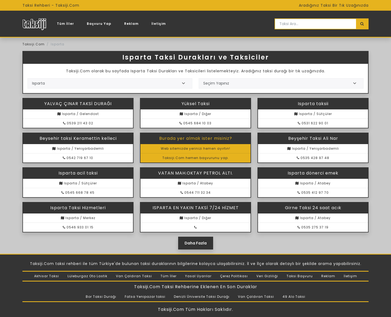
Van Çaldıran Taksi (134, 276)
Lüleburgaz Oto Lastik (87, 276)
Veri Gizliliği (267, 276)
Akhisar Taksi (46, 276)
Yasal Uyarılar (198, 276)
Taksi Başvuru (300, 276)
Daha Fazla (196, 243)
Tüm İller (65, 23)
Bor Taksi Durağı (101, 296)
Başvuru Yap (99, 23)
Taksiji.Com (33, 44)
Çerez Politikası (234, 276)
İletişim (158, 23)
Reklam (131, 23)
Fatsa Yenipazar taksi (145, 296)
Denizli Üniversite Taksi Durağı (201, 296)
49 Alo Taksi (294, 296)
